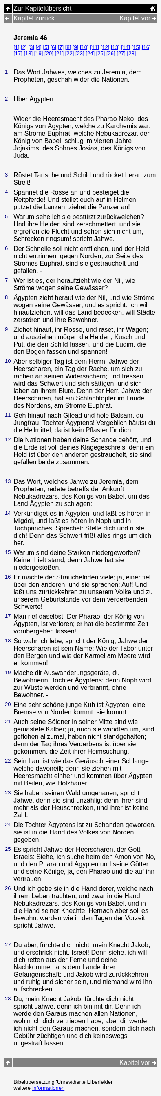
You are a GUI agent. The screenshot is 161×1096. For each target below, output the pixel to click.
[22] (69, 53)
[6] (53, 47)
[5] (46, 47)
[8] (68, 47)
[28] (131, 53)
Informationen (48, 1088)
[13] (115, 47)
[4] (38, 47)
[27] (121, 53)
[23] (79, 53)
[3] (31, 47)
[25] (100, 53)
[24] (90, 53)
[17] (17, 53)
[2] (23, 47)
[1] (16, 47)
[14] (125, 47)
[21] (59, 53)
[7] (61, 47)
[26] (110, 53)
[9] (75, 47)
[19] (38, 53)
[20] (48, 53)
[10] (84, 47)
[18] (28, 53)
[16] (146, 47)
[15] (136, 47)
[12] (105, 47)
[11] (94, 47)
